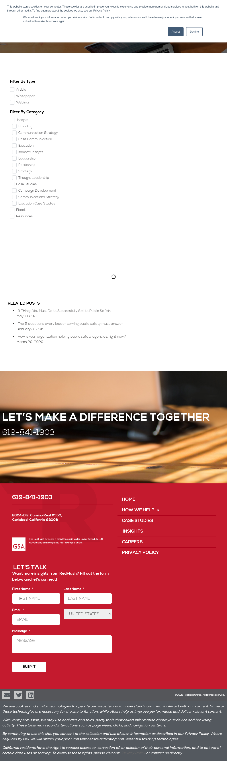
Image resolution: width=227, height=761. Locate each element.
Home (128, 499)
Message (21, 631)
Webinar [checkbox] (22, 102)
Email (18, 610)
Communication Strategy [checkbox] (38, 133)
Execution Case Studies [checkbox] (36, 203)
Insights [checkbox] (22, 120)
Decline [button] (194, 31)
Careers (132, 542)
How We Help (141, 510)
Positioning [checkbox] (26, 165)
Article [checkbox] (21, 90)
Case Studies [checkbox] (26, 184)
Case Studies (137, 521)
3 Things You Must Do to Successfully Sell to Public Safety (64, 311)
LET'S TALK (30, 567)
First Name (22, 589)
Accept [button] (176, 31)
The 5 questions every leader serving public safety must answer (70, 323)
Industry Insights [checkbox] (30, 152)
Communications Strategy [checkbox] (38, 197)
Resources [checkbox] (24, 216)
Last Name (74, 589)
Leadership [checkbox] (26, 158)
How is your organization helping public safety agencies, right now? (72, 336)
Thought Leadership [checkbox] (33, 178)
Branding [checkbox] (25, 126)
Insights (132, 531)
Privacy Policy (140, 552)
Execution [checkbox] (26, 146)
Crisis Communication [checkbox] (35, 139)
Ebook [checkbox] (21, 210)
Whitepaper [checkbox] (25, 96)
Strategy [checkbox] (25, 171)
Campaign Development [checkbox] (37, 191)
